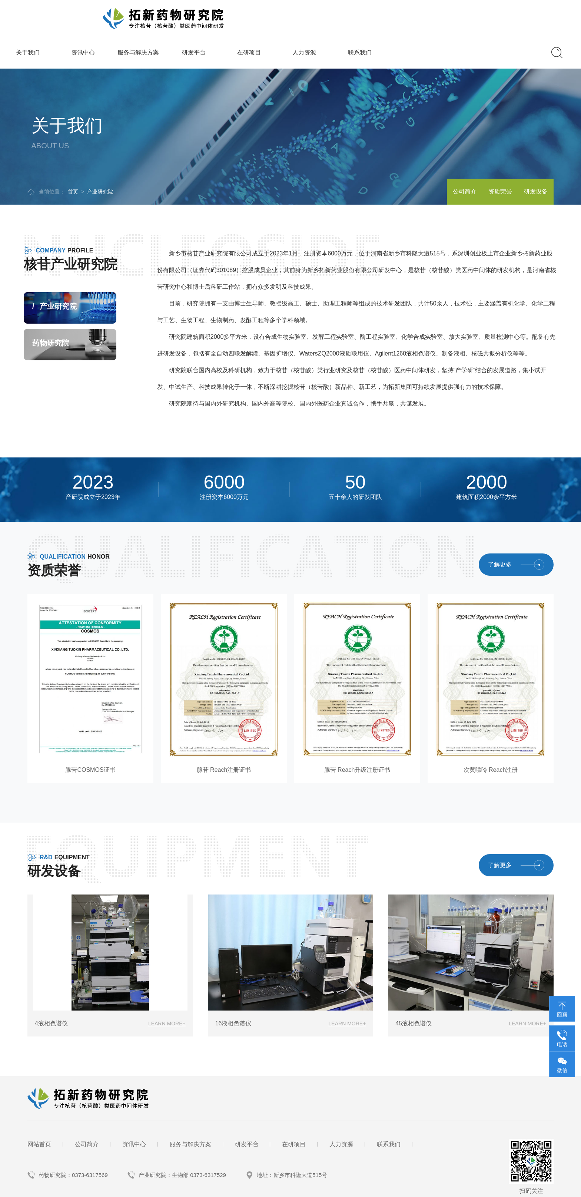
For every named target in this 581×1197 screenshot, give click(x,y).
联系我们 (505, 15)
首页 (73, 155)
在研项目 (394, 15)
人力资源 (449, 15)
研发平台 (339, 15)
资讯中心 (228, 15)
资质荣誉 (485, 154)
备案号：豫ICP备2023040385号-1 (170, 1188)
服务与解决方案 (283, 15)
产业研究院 (100, 155)
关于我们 (173, 15)
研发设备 (530, 154)
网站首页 (39, 1107)
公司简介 (439, 154)
